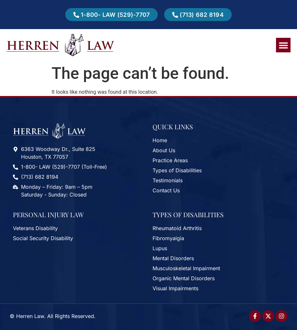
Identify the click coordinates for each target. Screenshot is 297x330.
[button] (283, 45)
